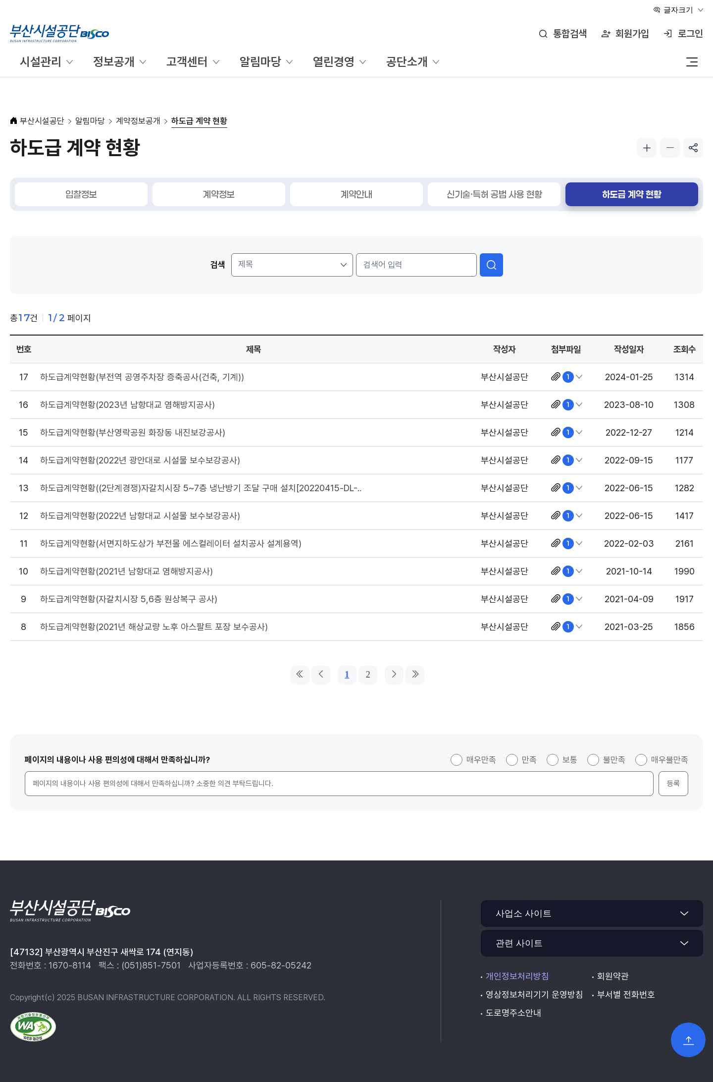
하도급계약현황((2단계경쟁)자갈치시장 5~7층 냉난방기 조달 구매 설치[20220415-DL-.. (200, 488)
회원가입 (632, 34)
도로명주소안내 (513, 1013)
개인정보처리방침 (517, 976)
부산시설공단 (42, 121)
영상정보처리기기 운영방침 (534, 994)
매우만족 (481, 760)
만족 (529, 760)
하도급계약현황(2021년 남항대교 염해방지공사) (126, 571)
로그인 (690, 34)
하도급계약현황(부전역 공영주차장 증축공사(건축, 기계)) (142, 377)
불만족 (614, 760)
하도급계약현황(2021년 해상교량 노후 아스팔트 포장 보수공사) (154, 627)
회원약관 (613, 976)
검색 (217, 265)
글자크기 (678, 9)
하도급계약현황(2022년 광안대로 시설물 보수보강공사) (140, 460)
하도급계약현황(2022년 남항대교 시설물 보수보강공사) (140, 516)
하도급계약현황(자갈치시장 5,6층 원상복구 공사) (128, 599)
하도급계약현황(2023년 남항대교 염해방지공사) (127, 404)
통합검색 (570, 34)
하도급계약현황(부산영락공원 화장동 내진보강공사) (132, 432)
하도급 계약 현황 (199, 121)
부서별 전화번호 (626, 994)
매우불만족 (669, 760)
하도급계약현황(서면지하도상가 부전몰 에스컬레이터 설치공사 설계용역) (171, 543)
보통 (569, 760)
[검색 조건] (292, 265)
